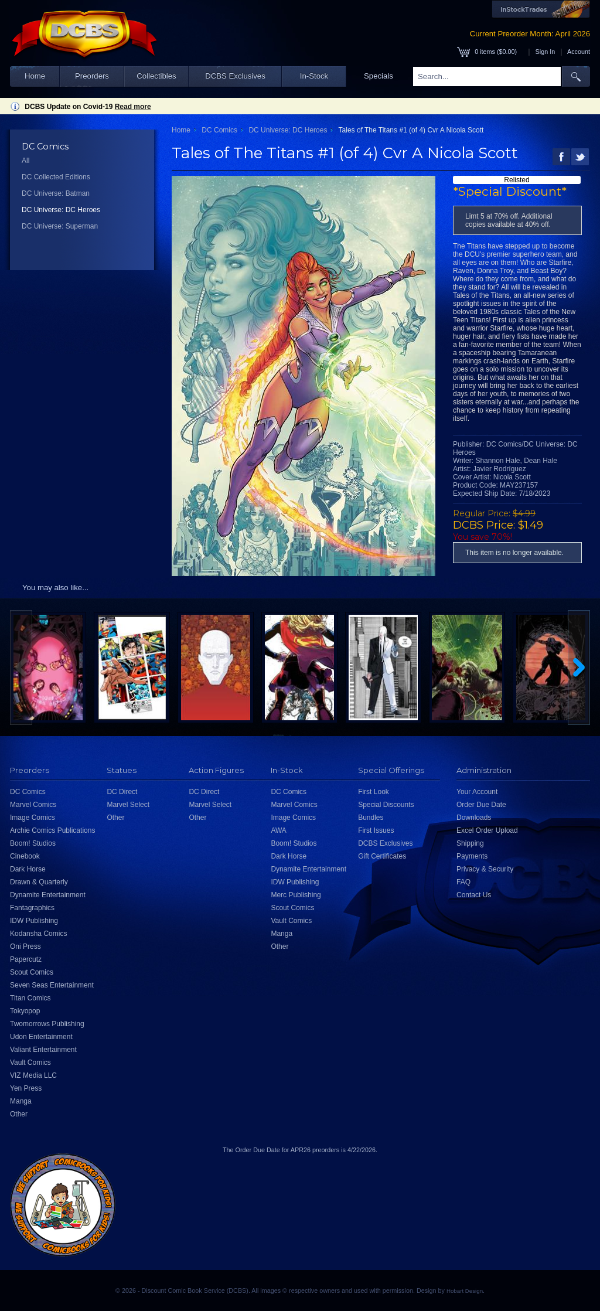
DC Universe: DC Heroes (61, 210)
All (25, 160)
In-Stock (314, 75)
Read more (133, 107)
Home (35, 75)
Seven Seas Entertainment (52, 985)
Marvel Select (128, 805)
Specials (378, 75)
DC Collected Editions (56, 177)
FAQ (463, 882)
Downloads (473, 817)
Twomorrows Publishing (47, 1024)
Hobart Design (464, 1291)
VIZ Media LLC (33, 1075)
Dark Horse (28, 869)
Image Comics (32, 817)
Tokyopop (25, 1011)
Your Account (476, 792)
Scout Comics (31, 972)
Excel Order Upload (487, 830)
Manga (21, 1101)
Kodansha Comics (38, 933)
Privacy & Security (484, 869)
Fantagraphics (32, 908)
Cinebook (25, 856)
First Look (373, 792)
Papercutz (26, 959)
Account (578, 51)
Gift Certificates (382, 856)
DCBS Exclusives (235, 75)
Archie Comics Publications (52, 830)
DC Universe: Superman (60, 226)
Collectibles (156, 75)
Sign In (545, 51)
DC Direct (122, 792)
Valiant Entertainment (43, 1050)
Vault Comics (30, 1062)
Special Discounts (386, 805)
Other (19, 1114)
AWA (278, 830)
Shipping (470, 843)
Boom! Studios (33, 843)
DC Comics (219, 130)
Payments (472, 856)
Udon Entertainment (41, 1037)
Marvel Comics (33, 805)
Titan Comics (30, 998)
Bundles (370, 817)
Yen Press (26, 1088)
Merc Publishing (296, 895)
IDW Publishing (34, 921)
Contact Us (473, 895)
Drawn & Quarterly (39, 882)
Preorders (92, 75)
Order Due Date (481, 805)
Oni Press (25, 946)
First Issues (376, 830)
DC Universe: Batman (56, 193)
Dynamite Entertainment (48, 895)
